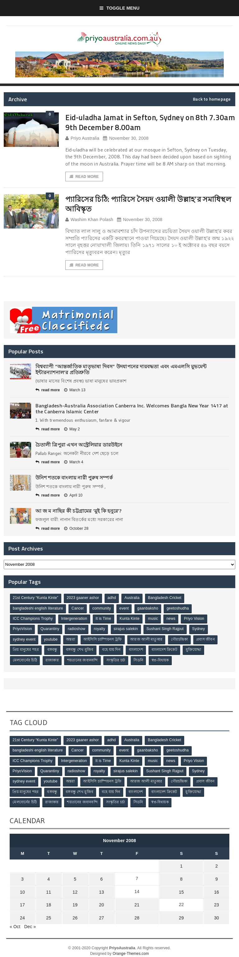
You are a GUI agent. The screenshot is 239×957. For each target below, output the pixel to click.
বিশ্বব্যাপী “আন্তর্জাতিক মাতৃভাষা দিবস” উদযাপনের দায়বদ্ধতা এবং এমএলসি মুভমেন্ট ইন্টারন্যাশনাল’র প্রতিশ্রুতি (121, 370)
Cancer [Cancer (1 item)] (78, 609)
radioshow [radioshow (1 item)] (77, 629)
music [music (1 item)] (154, 619)
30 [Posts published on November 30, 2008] (217, 912)
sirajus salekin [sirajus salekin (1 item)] (127, 629)
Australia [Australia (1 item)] (132, 598)
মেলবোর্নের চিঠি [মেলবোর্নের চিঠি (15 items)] (25, 660)
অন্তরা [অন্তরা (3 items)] (71, 639)
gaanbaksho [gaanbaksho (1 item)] (148, 609)
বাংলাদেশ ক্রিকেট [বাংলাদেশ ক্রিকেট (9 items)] (166, 650)
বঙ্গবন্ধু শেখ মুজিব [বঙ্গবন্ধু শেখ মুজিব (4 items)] (80, 650)
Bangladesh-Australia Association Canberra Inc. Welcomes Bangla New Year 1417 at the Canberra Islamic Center (131, 409)
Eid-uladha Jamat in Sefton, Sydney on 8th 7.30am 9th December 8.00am (141, 122)
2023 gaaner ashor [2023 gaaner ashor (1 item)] (83, 598)
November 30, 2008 (125, 138)
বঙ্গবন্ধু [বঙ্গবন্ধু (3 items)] (53, 650)
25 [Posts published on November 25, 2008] (46, 912)
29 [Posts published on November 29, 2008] (181, 912)
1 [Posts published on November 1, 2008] (181, 864)
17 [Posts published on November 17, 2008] (21, 900)
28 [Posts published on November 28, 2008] (132, 912)
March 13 (75, 390)
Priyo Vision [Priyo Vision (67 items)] (196, 619)
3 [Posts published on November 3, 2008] (22, 876)
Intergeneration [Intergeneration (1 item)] (74, 619)
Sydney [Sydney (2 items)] (200, 629)
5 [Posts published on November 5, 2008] (71, 876)
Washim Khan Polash (89, 220)
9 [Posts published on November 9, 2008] (217, 876)
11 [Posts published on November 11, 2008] (46, 888)
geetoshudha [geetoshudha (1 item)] (179, 609)
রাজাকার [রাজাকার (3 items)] (52, 660)
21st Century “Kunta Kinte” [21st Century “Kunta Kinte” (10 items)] (36, 598)
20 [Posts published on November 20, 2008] (96, 900)
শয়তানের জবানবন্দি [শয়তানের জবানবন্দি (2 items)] (83, 660)
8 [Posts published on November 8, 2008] (181, 876)
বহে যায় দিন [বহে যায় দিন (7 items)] (112, 650)
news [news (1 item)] (172, 619)
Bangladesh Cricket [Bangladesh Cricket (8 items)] (166, 598)
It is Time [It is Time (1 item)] (104, 619)
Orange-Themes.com (131, 948)
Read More (84, 177)
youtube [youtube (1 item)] (51, 639)
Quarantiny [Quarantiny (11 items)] (50, 629)
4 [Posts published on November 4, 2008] (46, 876)
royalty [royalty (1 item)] (100, 629)
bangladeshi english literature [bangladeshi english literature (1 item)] (38, 609)
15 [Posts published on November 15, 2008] (181, 888)
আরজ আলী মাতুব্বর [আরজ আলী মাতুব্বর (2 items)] (147, 639)
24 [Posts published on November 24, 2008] (21, 912)
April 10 (73, 496)
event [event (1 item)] (125, 609)
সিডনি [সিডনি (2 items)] (139, 660)
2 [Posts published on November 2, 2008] (217, 864)
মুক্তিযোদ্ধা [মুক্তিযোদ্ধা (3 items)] (195, 650)
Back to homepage (212, 99)
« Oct (15, 920)
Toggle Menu (120, 8)
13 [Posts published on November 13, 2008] (96, 888)
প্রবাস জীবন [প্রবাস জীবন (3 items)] (207, 639)
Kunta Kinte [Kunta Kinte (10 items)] (130, 619)
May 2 (72, 429)
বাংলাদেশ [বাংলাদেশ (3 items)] (137, 650)
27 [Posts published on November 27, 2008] (96, 912)
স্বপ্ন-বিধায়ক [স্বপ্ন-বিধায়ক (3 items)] (161, 660)
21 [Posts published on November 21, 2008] (132, 900)
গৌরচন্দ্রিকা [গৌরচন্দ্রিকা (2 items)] (180, 639)
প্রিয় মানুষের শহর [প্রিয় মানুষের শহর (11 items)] (26, 650)
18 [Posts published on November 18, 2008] (46, 900)
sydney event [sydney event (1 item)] (24, 639)
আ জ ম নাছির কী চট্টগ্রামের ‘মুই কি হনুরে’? (78, 511)
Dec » (30, 920)
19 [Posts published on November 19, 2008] (71, 900)
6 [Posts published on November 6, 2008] (96, 876)
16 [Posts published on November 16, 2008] (217, 888)
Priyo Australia (82, 138)
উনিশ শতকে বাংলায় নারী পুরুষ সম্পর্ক (74, 478)
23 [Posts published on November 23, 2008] (217, 900)
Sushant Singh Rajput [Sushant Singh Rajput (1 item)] (166, 629)
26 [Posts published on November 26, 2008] (71, 912)
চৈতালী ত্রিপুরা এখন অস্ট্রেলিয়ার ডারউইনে (79, 445)
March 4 (73, 463)
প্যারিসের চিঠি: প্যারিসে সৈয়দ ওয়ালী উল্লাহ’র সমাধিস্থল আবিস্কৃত (138, 204)
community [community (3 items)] (102, 609)
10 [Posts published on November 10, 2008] (21, 888)
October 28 (76, 529)
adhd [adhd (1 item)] (112, 598)
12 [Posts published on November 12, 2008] (71, 888)
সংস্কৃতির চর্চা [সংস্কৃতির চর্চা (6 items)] (116, 660)
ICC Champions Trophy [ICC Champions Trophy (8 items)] (33, 619)
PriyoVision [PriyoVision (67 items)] (22, 629)
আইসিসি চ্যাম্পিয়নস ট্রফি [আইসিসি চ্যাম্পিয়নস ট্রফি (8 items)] (103, 639)
